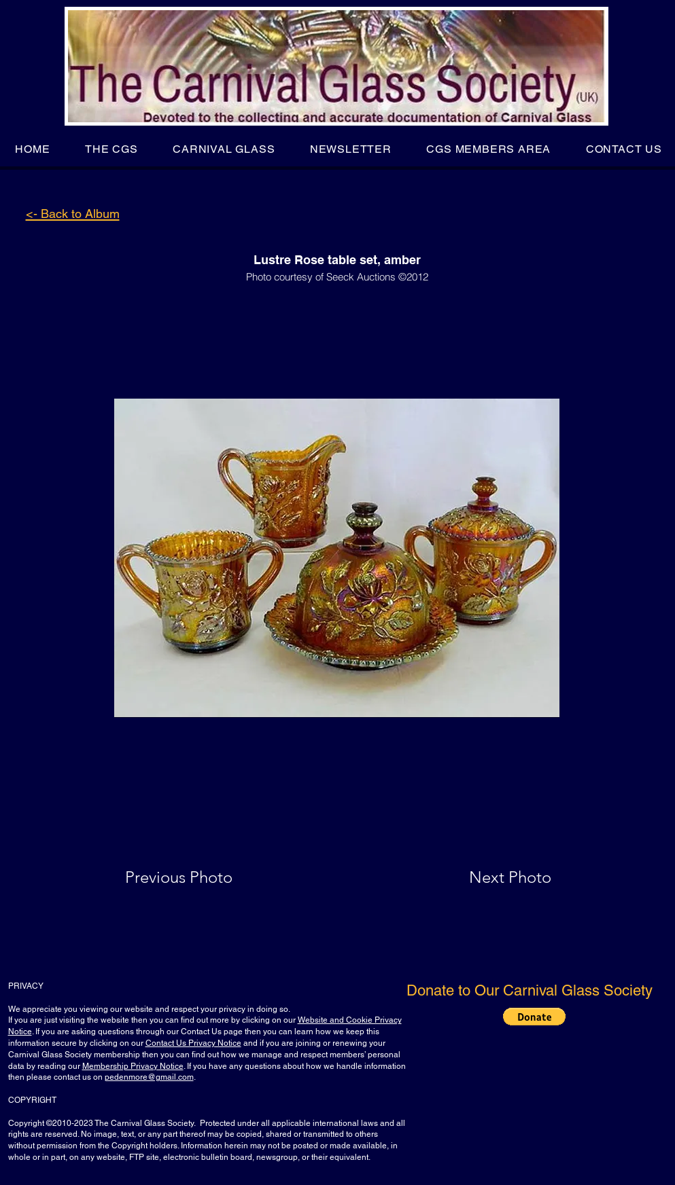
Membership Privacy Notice (133, 1066)
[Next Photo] (483, 877)
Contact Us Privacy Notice (193, 1043)
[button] (111, 149)
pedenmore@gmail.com (149, 1077)
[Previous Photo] (198, 877)
